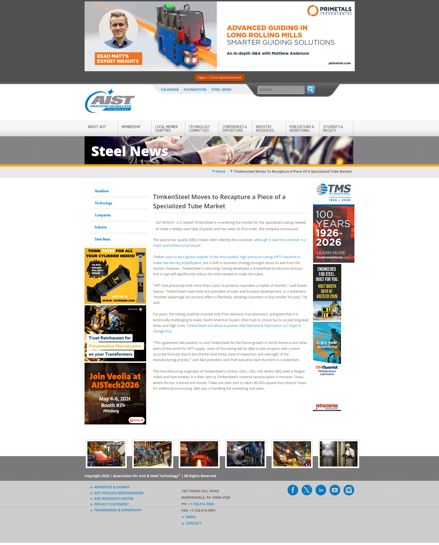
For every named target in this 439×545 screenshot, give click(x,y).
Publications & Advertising (301, 128)
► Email (188, 516)
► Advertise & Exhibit (110, 487)
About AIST (97, 126)
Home (220, 171)
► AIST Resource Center (112, 498)
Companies (103, 215)
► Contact (191, 523)
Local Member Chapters (166, 128)
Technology (103, 203)
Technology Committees (199, 128)
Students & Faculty (333, 128)
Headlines (102, 191)
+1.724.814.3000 (201, 504)
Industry (101, 227)
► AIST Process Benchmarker (117, 493)
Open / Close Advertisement (220, 77)
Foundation (195, 89)
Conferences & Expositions (234, 128)
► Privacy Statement (109, 504)
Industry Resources (265, 128)
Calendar (170, 89)
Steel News (221, 89)
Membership (131, 126)
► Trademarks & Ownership (116, 510)
